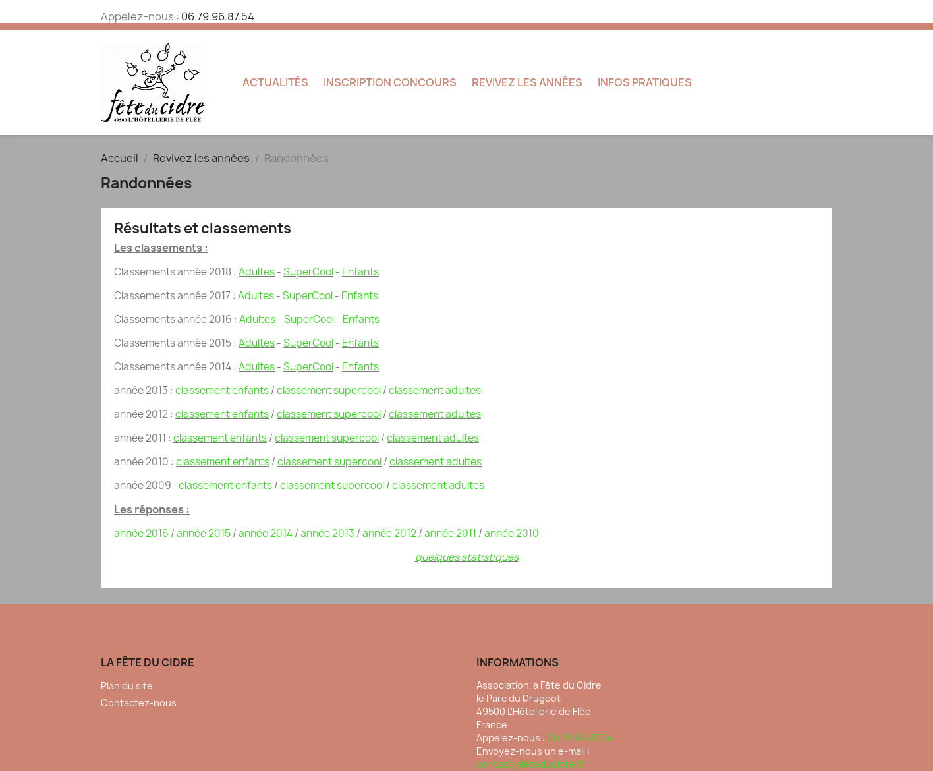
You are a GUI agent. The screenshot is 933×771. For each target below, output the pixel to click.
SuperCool (308, 272)
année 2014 (266, 533)
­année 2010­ (511, 533)
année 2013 (327, 533)
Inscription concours (390, 82)
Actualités (275, 82)
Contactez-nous (139, 703)
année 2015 (204, 533)
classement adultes (435, 390)
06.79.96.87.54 (217, 16)
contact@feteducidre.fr (530, 764)
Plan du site (127, 685)
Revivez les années (527, 82)
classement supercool (329, 390)
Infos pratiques (645, 82)
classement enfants (222, 390)
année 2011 (450, 533)
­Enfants (360, 272)
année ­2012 (389, 533)
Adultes (257, 272)
